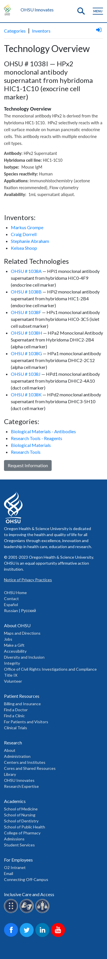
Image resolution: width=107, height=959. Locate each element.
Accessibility (15, 651)
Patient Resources (21, 696)
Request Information (28, 465)
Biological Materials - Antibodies (43, 431)
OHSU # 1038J (26, 374)
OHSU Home (15, 592)
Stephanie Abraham (30, 241)
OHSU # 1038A (26, 271)
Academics (15, 801)
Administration (17, 756)
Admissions (14, 838)
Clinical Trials (15, 727)
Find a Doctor (16, 709)
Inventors (41, 30)
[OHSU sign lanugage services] (27, 912)
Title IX (10, 675)
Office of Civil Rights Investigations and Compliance (50, 669)
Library (10, 774)
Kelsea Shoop (24, 248)
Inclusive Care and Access (29, 894)
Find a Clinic (14, 715)
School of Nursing (19, 814)
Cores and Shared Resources (30, 768)
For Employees (18, 859)
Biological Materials (31, 445)
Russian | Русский (20, 610)
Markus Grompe (27, 227)
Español (11, 604)
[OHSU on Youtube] (59, 936)
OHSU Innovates (37, 9)
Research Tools (26, 452)
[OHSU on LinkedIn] (43, 936)
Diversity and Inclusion (24, 657)
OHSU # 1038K (26, 394)
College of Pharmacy (22, 832)
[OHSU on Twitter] (27, 936)
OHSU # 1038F (26, 312)
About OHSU (17, 625)
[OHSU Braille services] (12, 912)
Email (8, 873)
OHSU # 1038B (26, 291)
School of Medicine (21, 808)
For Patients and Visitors (26, 721)
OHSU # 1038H (26, 332)
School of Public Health (24, 826)
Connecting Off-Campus (26, 879)
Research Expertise (21, 786)
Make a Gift (14, 645)
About (9, 750)
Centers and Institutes (24, 762)
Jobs (8, 639)
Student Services (19, 844)
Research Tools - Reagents (36, 438)
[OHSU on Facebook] (12, 936)
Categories (15, 30)
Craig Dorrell (24, 234)
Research (13, 742)
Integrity (12, 663)
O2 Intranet (15, 867)
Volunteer (13, 681)
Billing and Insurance (22, 703)
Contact (11, 598)
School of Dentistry (21, 820)
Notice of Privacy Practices (28, 579)
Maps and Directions (22, 633)
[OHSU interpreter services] (43, 912)
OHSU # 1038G (26, 353)
